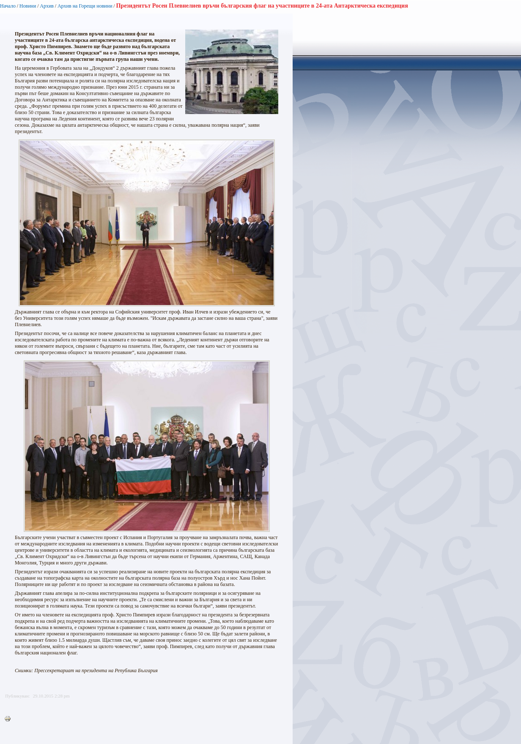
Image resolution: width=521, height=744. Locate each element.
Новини (27, 6)
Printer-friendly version (9, 719)
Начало (8, 6)
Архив (47, 6)
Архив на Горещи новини (85, 6)
